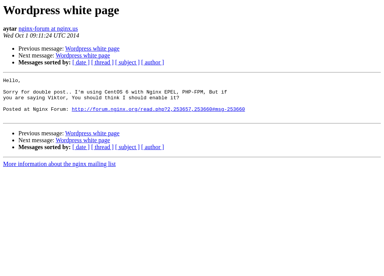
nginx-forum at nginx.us (48, 28)
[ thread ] (102, 62)
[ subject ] (127, 62)
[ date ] (81, 62)
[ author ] (152, 62)
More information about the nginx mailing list (59, 172)
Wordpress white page (92, 48)
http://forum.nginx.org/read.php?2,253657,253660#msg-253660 (158, 115)
